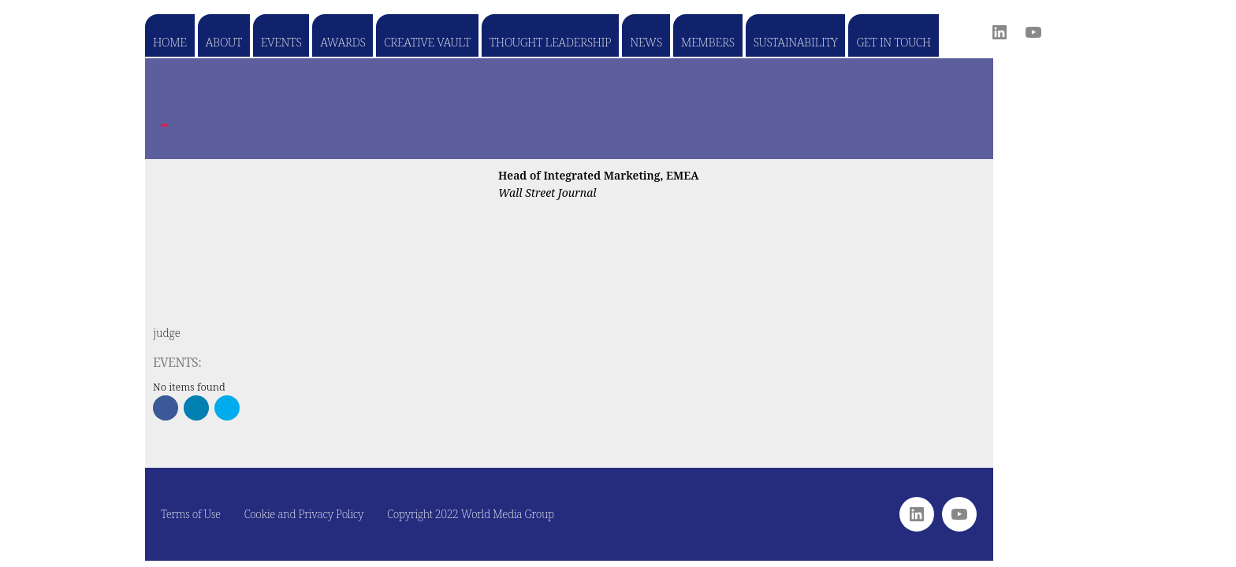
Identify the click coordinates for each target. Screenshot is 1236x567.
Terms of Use (191, 513)
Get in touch (893, 42)
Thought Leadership (550, 42)
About (224, 42)
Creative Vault (427, 42)
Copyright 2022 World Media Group (470, 513)
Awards (342, 42)
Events (281, 42)
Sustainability (796, 42)
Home (170, 42)
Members (708, 42)
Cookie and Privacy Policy (304, 513)
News (646, 42)
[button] (165, 408)
